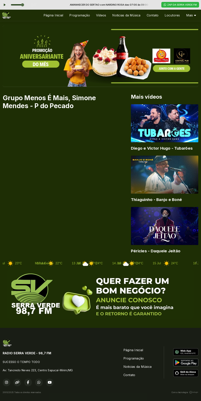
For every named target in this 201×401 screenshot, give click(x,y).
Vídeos (101, 15)
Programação (79, 15)
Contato (153, 15)
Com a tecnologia (184, 392)
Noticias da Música (126, 15)
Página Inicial (53, 15)
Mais (191, 15)
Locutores (172, 15)
